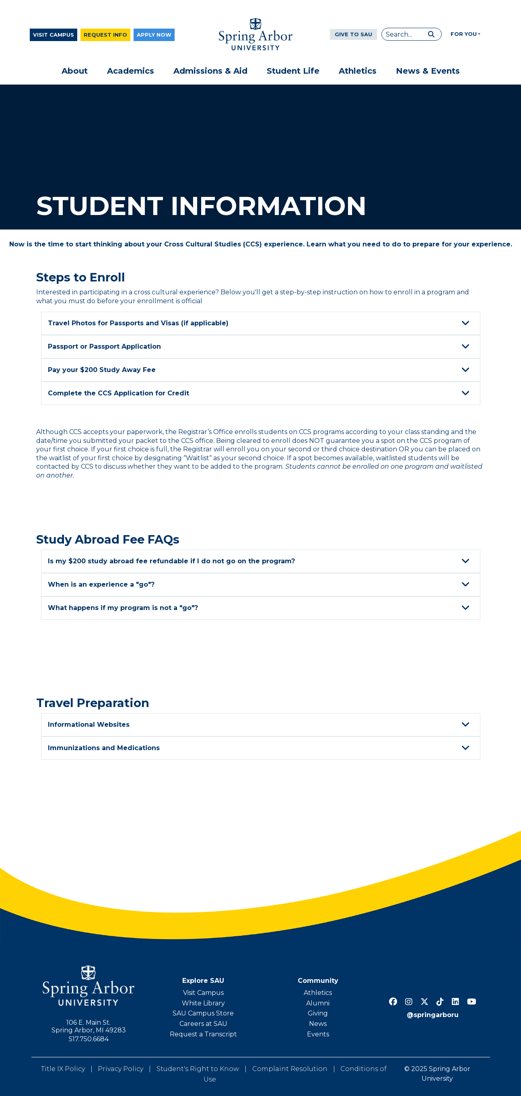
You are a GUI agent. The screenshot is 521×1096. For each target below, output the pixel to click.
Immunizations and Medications (260, 748)
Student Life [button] (293, 71)
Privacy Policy (120, 1069)
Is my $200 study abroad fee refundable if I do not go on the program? (260, 561)
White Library (203, 1003)
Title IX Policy (63, 1069)
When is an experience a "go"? (260, 584)
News (318, 1024)
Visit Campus (53, 35)
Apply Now (154, 35)
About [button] (75, 71)
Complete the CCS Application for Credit (260, 393)
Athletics (318, 993)
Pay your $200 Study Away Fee (260, 370)
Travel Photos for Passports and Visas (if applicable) (260, 323)
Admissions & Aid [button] (210, 71)
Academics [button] (130, 71)
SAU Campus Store (203, 1013)
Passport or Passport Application (260, 347)
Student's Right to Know (198, 1069)
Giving (318, 1013)
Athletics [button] (358, 71)
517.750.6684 (89, 1039)
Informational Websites (260, 725)
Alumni (317, 1003)
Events (318, 1034)
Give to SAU (353, 34)
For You (464, 34)
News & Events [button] (428, 71)
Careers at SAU (203, 1024)
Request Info (105, 35)
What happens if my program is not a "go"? (260, 608)
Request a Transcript (203, 1034)
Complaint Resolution (289, 1069)
